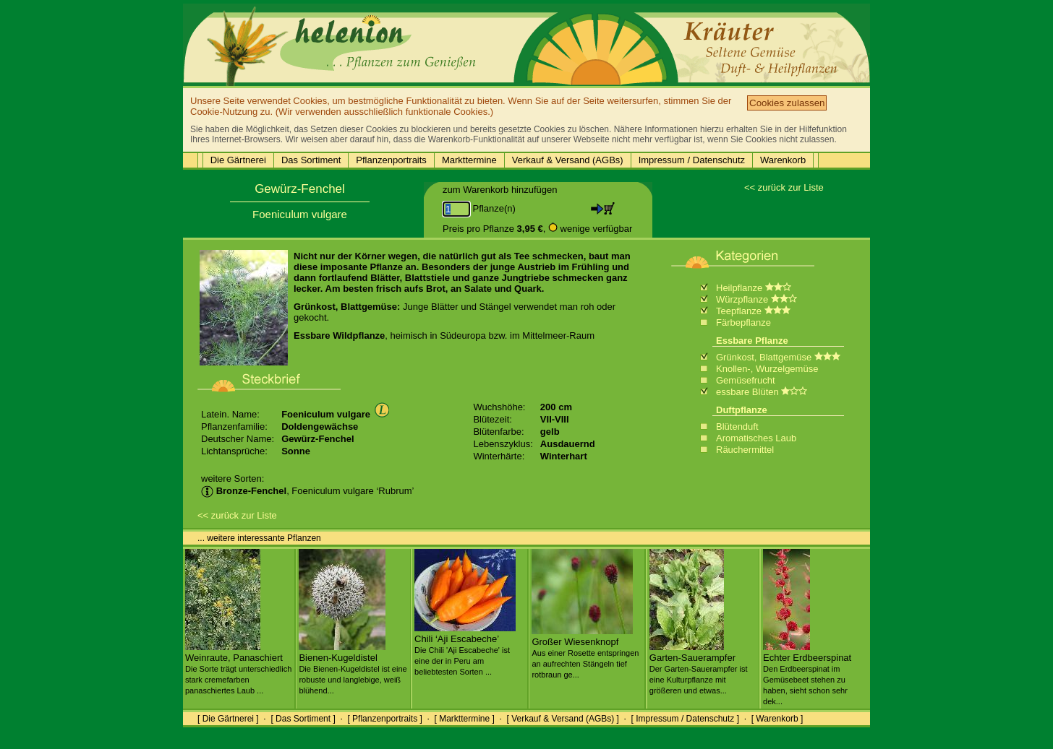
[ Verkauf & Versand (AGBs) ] (563, 719)
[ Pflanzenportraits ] (384, 719)
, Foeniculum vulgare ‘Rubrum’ (307, 490)
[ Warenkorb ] (777, 719)
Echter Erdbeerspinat (807, 673)
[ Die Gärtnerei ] (228, 719)
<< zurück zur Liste (784, 187)
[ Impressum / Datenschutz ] (685, 719)
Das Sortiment (311, 160)
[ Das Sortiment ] (302, 719)
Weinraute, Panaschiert (238, 668)
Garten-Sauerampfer (698, 668)
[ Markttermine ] (464, 719)
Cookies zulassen (786, 103)
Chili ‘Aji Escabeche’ (465, 649)
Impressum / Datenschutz (692, 160)
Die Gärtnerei (238, 160)
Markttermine (469, 160)
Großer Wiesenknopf (585, 652)
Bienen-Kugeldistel (352, 668)
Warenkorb (783, 160)
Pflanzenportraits (391, 160)
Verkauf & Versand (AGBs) (567, 160)
